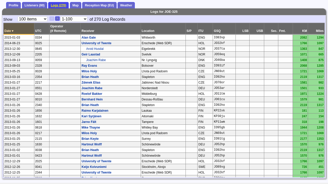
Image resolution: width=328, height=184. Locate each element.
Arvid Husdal (95, 49)
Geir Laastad (90, 54)
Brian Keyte (90, 139)
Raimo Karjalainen (94, 110)
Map (76, 5)
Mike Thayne (90, 127)
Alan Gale (88, 37)
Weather (126, 5)
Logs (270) (58, 5)
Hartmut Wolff (91, 144)
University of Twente (96, 43)
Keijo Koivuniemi (93, 167)
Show (7, 19)
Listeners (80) (35, 5)
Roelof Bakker (91, 94)
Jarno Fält (88, 122)
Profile (13, 5)
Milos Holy (89, 71)
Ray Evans (89, 65)
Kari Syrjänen (91, 116)
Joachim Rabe (96, 60)
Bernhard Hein (92, 99)
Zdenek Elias (90, 82)
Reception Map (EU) (99, 5)
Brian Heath (90, 77)
